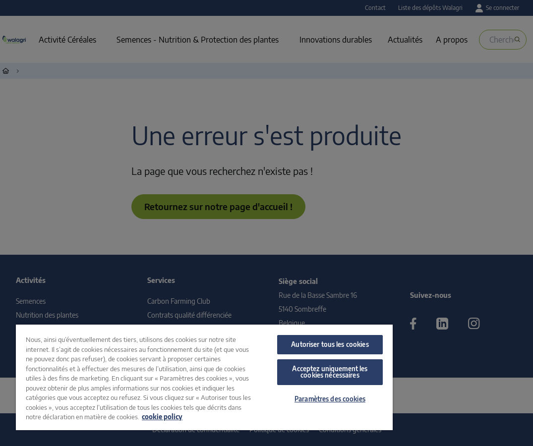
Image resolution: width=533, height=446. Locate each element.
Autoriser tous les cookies (329, 344)
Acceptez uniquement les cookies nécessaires (329, 372)
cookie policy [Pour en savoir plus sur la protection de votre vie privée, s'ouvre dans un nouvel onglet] (162, 417)
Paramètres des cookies (330, 399)
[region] (204, 377)
